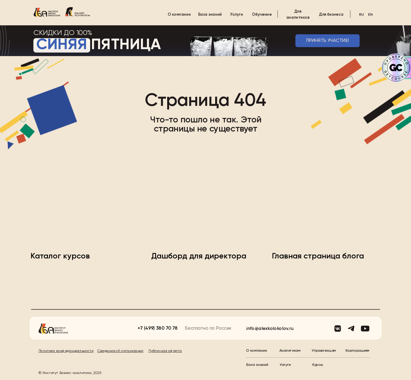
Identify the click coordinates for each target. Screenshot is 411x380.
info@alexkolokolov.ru (269, 328)
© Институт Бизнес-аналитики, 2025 (70, 373)
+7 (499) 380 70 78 (157, 328)
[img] (46, 11)
